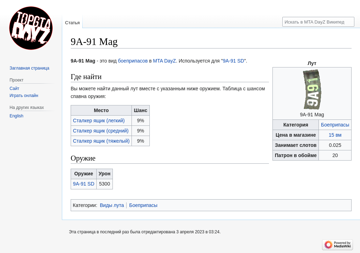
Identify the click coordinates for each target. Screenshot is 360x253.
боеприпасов (133, 61)
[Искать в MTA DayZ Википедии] (318, 22)
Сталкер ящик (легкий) (99, 120)
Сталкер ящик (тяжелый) (101, 141)
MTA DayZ (164, 61)
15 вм (335, 135)
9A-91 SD (233, 61)
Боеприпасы (335, 125)
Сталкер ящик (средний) (101, 131)
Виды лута (112, 205)
